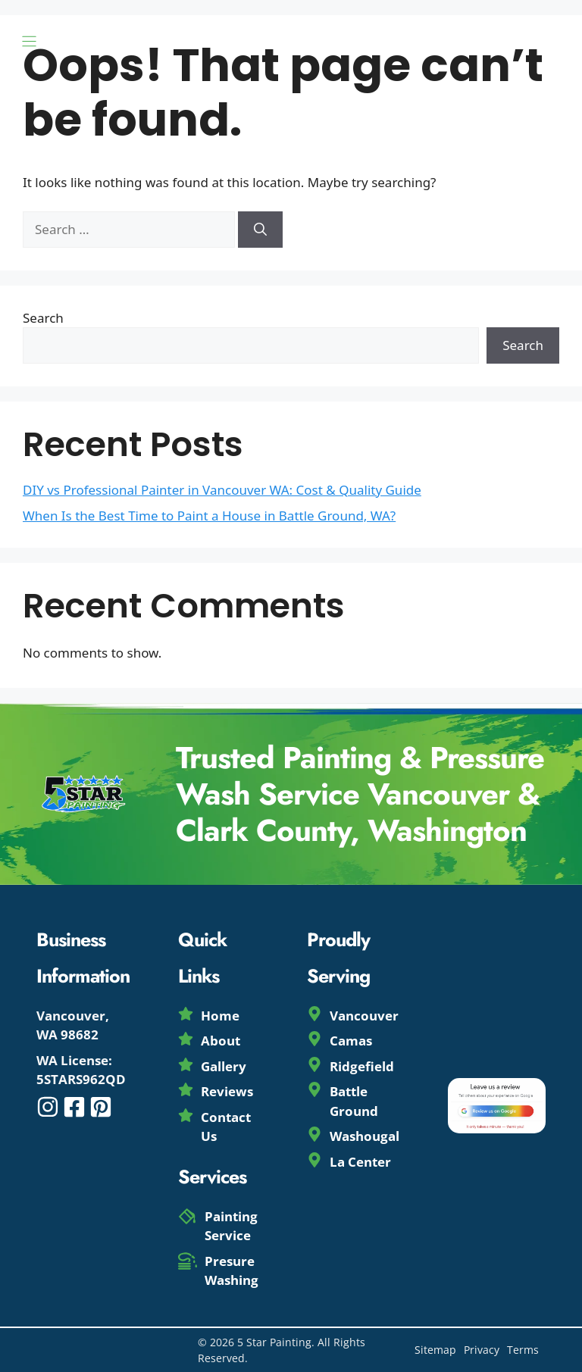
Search (43, 318)
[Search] (260, 229)
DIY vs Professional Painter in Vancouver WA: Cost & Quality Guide (222, 489)
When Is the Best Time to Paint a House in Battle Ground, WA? (209, 515)
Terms (523, 1349)
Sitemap (435, 1349)
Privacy (481, 1349)
